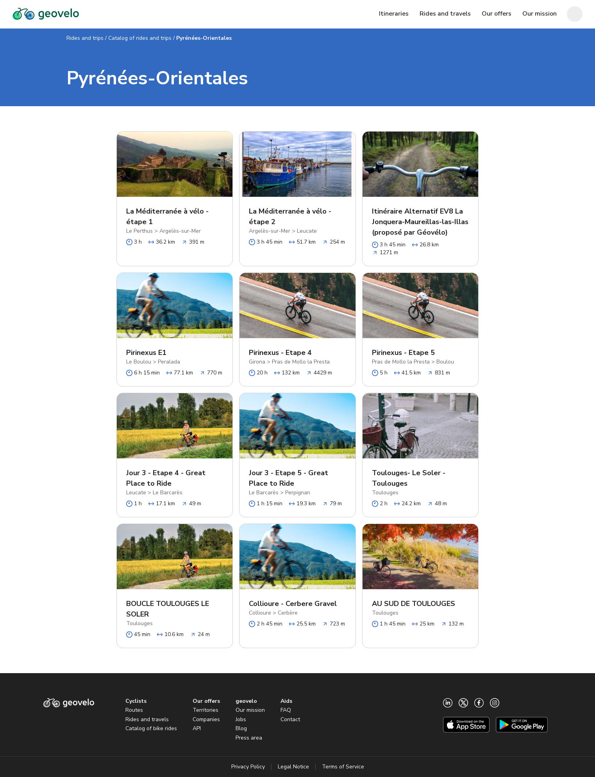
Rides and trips (85, 38)
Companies (206, 719)
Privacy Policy (248, 766)
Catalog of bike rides (151, 728)
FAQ (286, 710)
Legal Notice (293, 766)
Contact (290, 719)
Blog (241, 728)
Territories (205, 710)
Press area (249, 738)
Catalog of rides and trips (140, 38)
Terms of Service (343, 766)
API (197, 728)
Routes (134, 710)
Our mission (250, 710)
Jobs (241, 719)
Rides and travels (147, 719)
